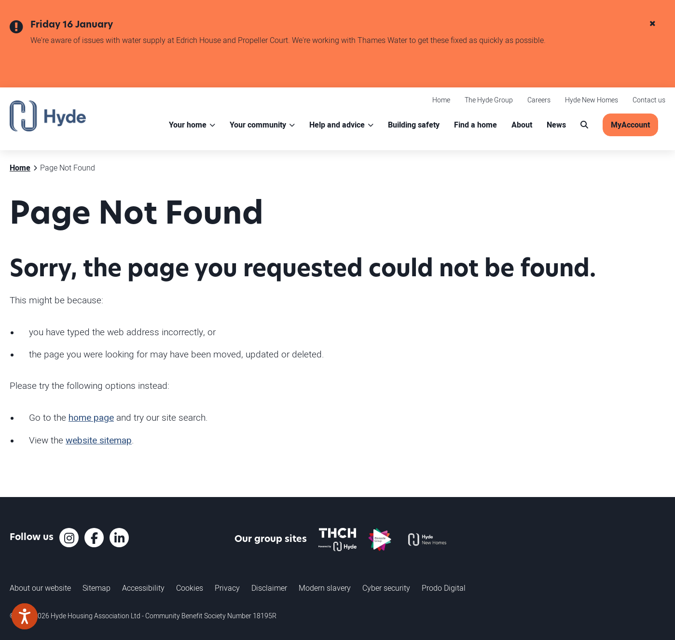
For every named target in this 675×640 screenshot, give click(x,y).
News (556, 124)
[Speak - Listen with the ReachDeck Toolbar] (25, 616)
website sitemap (99, 440)
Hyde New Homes (591, 99)
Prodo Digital (444, 588)
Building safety (414, 124)
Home (441, 99)
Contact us (649, 99)
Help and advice (337, 124)
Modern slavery (325, 588)
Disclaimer (269, 588)
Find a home (475, 124)
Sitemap (96, 588)
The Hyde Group (489, 99)
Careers (539, 99)
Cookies (189, 588)
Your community (258, 124)
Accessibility (143, 588)
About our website (40, 588)
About (521, 124)
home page (91, 418)
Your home (188, 124)
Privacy (227, 588)
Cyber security (386, 588)
